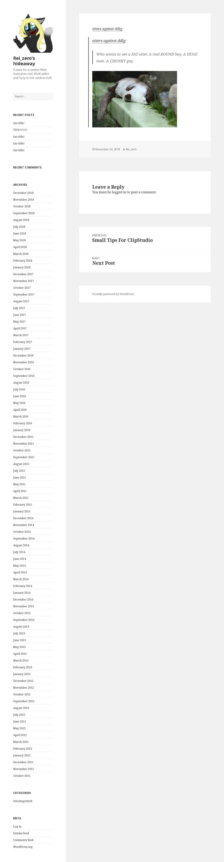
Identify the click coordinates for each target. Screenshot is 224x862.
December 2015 (23, 437)
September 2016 (23, 376)
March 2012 (20, 742)
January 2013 (21, 674)
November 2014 (23, 525)
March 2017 (20, 335)
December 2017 (23, 274)
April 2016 (20, 410)
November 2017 (23, 281)
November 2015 (23, 443)
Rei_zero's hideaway (24, 61)
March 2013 (20, 660)
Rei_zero (131, 149)
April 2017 (20, 328)
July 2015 (19, 471)
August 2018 (21, 220)
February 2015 (22, 504)
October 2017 (22, 288)
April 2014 (20, 572)
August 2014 (21, 545)
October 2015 (22, 450)
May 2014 (19, 565)
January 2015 (21, 511)
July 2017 (19, 308)
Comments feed (23, 840)
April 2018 (20, 247)
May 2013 (19, 647)
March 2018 (20, 254)
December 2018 (23, 193)
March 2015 (20, 498)
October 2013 (22, 613)
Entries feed (21, 833)
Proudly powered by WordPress (113, 294)
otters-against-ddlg (107, 29)
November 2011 (23, 769)
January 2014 (21, 593)
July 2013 (19, 633)
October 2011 (22, 776)
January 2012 (21, 755)
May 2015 (19, 484)
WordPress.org (23, 847)
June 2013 (19, 640)
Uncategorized (22, 801)
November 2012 (23, 687)
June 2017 (19, 315)
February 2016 (22, 423)
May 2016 (19, 403)
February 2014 (22, 586)
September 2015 (23, 457)
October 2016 (22, 369)
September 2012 (23, 701)
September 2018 (23, 213)
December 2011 (23, 762)
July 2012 (19, 715)
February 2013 (22, 667)
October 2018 (22, 206)
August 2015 (21, 464)
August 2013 (21, 626)
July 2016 (19, 389)
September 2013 (23, 620)
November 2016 (23, 362)
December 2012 (23, 681)
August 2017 (21, 301)
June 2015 (19, 477)
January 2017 (21, 349)
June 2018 (19, 233)
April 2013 (20, 654)
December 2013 (23, 599)
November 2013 (23, 606)
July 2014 (19, 552)
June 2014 (19, 559)
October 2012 (22, 694)
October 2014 (22, 532)
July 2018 (19, 227)
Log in (17, 826)
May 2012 (19, 728)
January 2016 (21, 430)
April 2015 (20, 491)
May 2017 (19, 321)
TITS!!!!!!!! (20, 130)
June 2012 (19, 721)
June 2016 (19, 396)
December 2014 (23, 518)
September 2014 (23, 538)
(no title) (18, 123)
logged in (119, 192)
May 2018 (19, 240)
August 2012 (21, 708)
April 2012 (20, 735)
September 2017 (23, 294)
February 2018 (22, 260)
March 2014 (20, 579)
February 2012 (22, 749)
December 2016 (23, 355)
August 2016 (21, 382)
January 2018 (21, 267)
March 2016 (20, 416)
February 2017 (22, 342)
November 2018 (23, 199)
